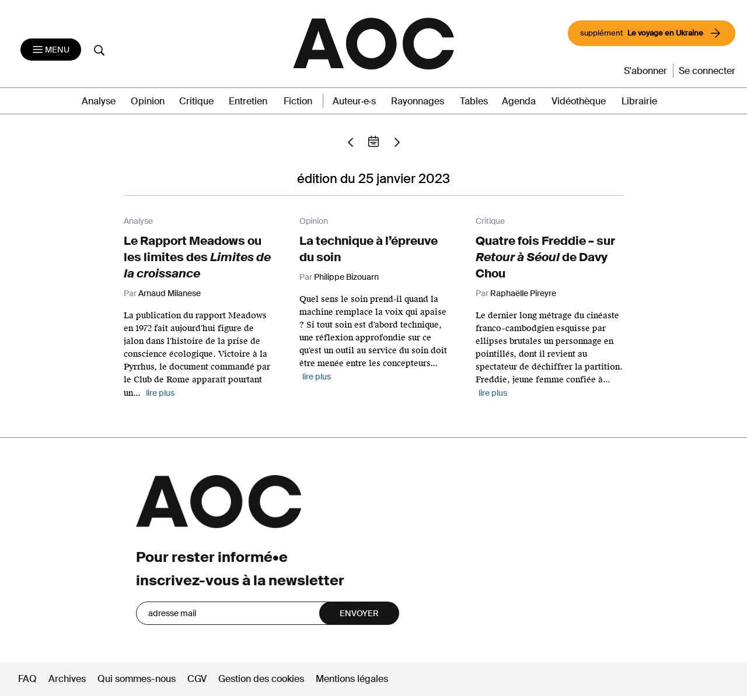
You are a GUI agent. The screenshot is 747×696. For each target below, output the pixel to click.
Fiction (298, 101)
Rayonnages (417, 101)
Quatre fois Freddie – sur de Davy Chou (545, 257)
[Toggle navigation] (50, 49)
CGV (197, 679)
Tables (474, 101)
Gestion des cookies (262, 679)
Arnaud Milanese (169, 293)
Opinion (148, 101)
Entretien (248, 101)
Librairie (639, 101)
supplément (651, 33)
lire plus (160, 393)
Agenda (519, 101)
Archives (67, 679)
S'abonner (645, 71)
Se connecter (707, 71)
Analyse (99, 101)
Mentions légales (352, 679)
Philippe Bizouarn (346, 277)
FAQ (27, 679)
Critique (196, 101)
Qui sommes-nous (136, 679)
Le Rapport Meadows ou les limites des (197, 257)
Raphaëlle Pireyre (523, 293)
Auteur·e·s (354, 101)
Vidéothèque (578, 101)
